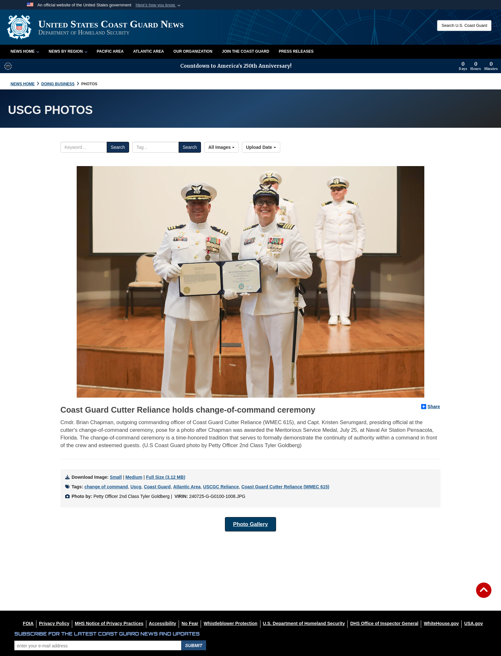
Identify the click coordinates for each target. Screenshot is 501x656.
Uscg (135, 486)
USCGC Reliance (221, 486)
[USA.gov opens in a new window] (473, 623)
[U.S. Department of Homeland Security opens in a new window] (304, 623)
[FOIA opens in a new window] (28, 623)
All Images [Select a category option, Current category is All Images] (221, 147)
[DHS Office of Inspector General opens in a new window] (384, 623)
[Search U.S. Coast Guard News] (464, 25)
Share (430, 406)
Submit (193, 645)
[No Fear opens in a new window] (189, 623)
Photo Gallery (250, 524)
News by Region (68, 51)
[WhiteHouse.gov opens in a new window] (441, 623)
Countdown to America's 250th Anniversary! (235, 66)
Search (118, 147)
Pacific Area (110, 51)
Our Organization (192, 51)
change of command (106, 486)
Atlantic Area (148, 51)
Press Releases (296, 51)
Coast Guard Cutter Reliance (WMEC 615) (285, 486)
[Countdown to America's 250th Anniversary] (478, 66)
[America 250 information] (8, 66)
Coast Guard (157, 486)
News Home (25, 51)
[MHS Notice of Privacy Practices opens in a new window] (109, 623)
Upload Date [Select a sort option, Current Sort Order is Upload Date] (261, 147)
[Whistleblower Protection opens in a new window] (230, 623)
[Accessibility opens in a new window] (162, 623)
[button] (158, 5)
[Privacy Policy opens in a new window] (54, 623)
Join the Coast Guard (245, 51)
